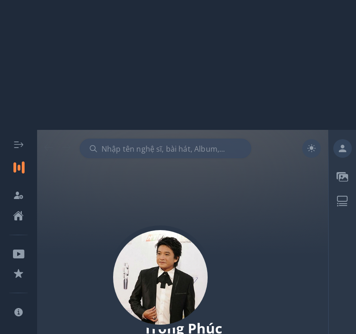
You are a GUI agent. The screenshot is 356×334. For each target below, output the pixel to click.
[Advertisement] (178, 65)
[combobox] (165, 148)
